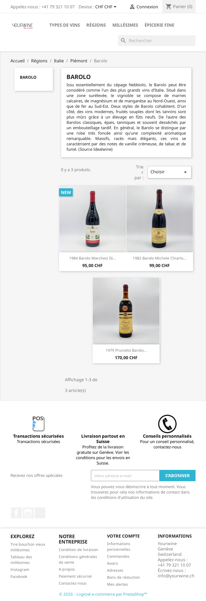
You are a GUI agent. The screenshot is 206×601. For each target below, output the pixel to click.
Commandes (118, 556)
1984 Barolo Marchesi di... (92, 258)
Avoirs (112, 563)
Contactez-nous (73, 583)
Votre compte (123, 536)
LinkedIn (40, 513)
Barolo (28, 77)
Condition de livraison (78, 549)
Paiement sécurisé (75, 576)
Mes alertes (117, 584)
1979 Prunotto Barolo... (126, 350)
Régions (96, 25)
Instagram (28, 513)
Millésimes (125, 25)
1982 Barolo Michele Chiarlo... (159, 258)
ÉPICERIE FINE (159, 25)
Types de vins (64, 25)
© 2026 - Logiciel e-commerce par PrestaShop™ (103, 594)
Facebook (16, 513)
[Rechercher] (157, 40)
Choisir (169, 172)
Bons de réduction (123, 577)
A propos (67, 569)
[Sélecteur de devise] (106, 7)
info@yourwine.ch (176, 576)
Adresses (115, 570)
